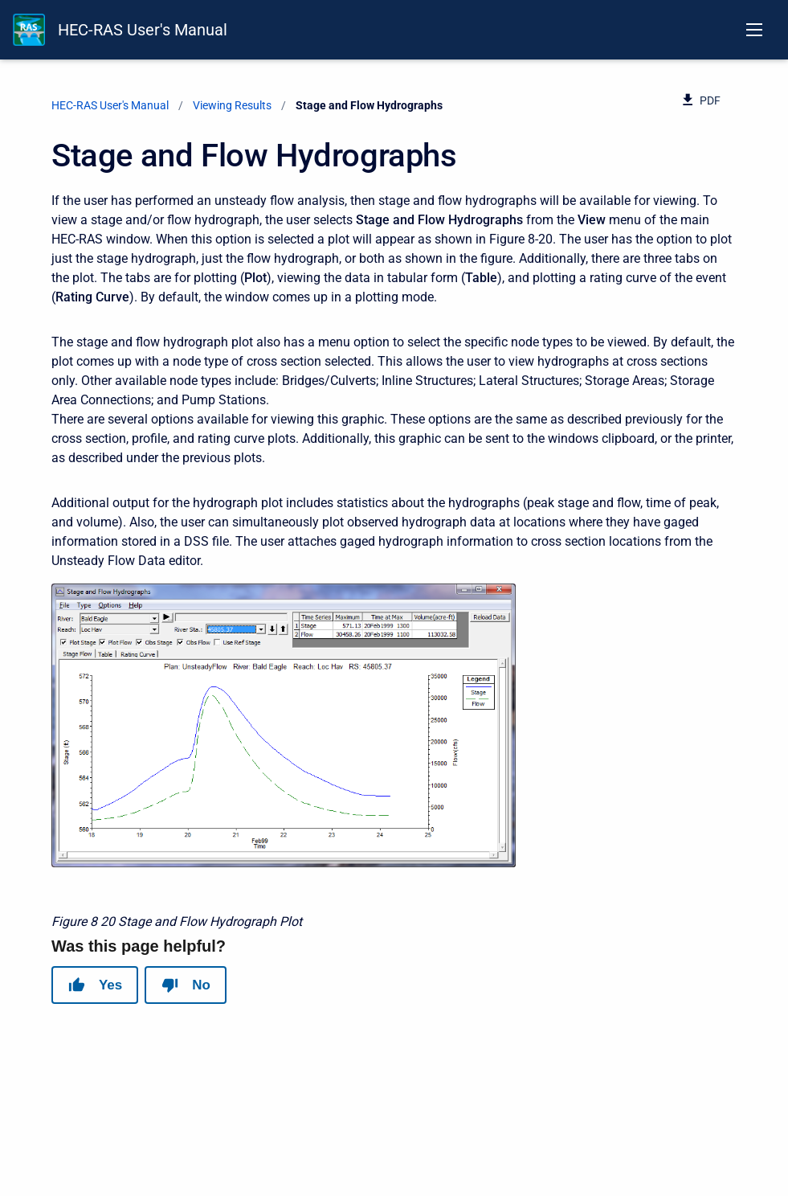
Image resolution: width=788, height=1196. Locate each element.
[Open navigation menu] (754, 29)
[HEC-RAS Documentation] (29, 30)
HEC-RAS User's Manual (142, 29)
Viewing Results (232, 105)
